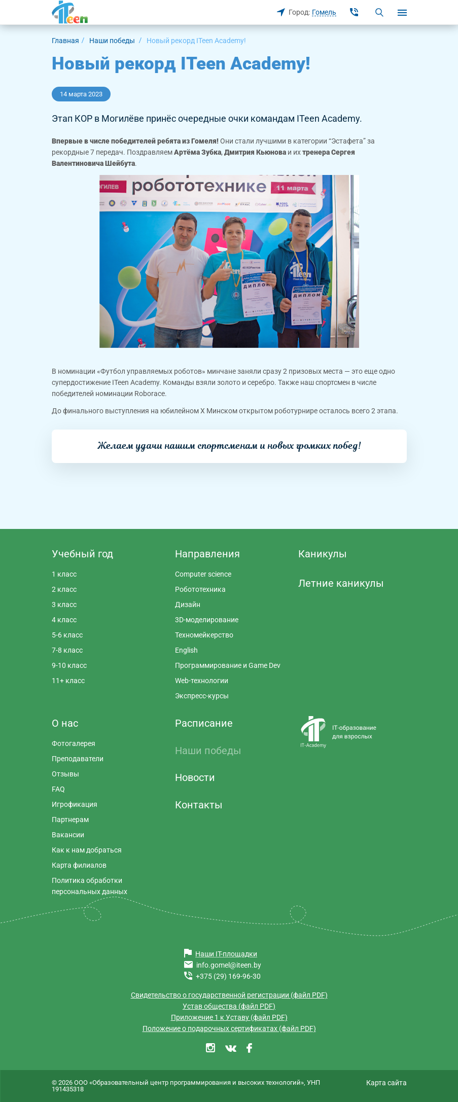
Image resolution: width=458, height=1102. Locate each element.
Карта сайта (386, 1082)
